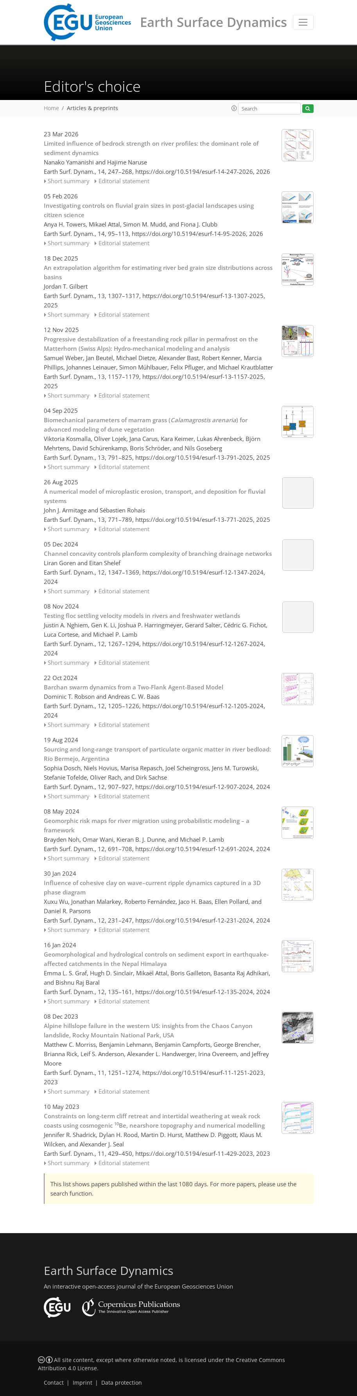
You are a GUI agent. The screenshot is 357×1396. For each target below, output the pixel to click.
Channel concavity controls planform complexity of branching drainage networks (158, 553)
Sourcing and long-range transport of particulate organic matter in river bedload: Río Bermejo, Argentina (157, 753)
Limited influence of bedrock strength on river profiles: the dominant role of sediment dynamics (151, 148)
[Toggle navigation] (303, 22)
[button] (234, 108)
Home (51, 108)
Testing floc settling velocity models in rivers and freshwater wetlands (142, 615)
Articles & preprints (92, 108)
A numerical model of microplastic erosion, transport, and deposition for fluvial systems (155, 496)
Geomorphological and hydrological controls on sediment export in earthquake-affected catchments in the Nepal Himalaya (156, 959)
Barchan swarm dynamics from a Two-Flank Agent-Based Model (133, 687)
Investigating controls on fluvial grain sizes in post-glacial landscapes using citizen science (149, 210)
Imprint (82, 1382)
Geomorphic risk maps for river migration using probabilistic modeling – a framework (146, 825)
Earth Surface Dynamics (213, 22)
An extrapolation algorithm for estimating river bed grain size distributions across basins (158, 272)
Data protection (121, 1382)
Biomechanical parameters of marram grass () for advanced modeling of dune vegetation (146, 424)
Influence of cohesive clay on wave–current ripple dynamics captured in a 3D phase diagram (152, 887)
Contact (54, 1382)
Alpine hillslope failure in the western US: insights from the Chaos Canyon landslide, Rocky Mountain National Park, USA (148, 1030)
